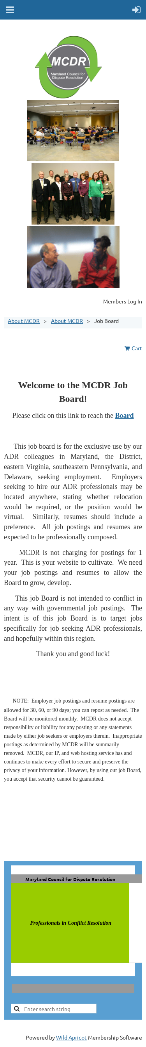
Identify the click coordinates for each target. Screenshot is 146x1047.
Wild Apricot (71, 1037)
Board (124, 415)
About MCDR (24, 320)
